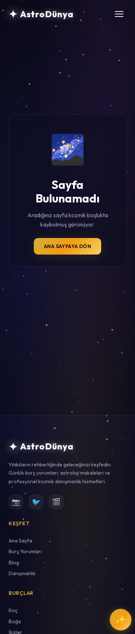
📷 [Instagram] (16, 501)
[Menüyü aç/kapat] (119, 14)
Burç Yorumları (25, 551)
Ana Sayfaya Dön (67, 246)
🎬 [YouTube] (56, 501)
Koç (13, 610)
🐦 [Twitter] (36, 501)
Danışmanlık (22, 573)
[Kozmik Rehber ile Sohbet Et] (120, 619)
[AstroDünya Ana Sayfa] (41, 14)
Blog (14, 562)
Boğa (15, 621)
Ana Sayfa (20, 540)
